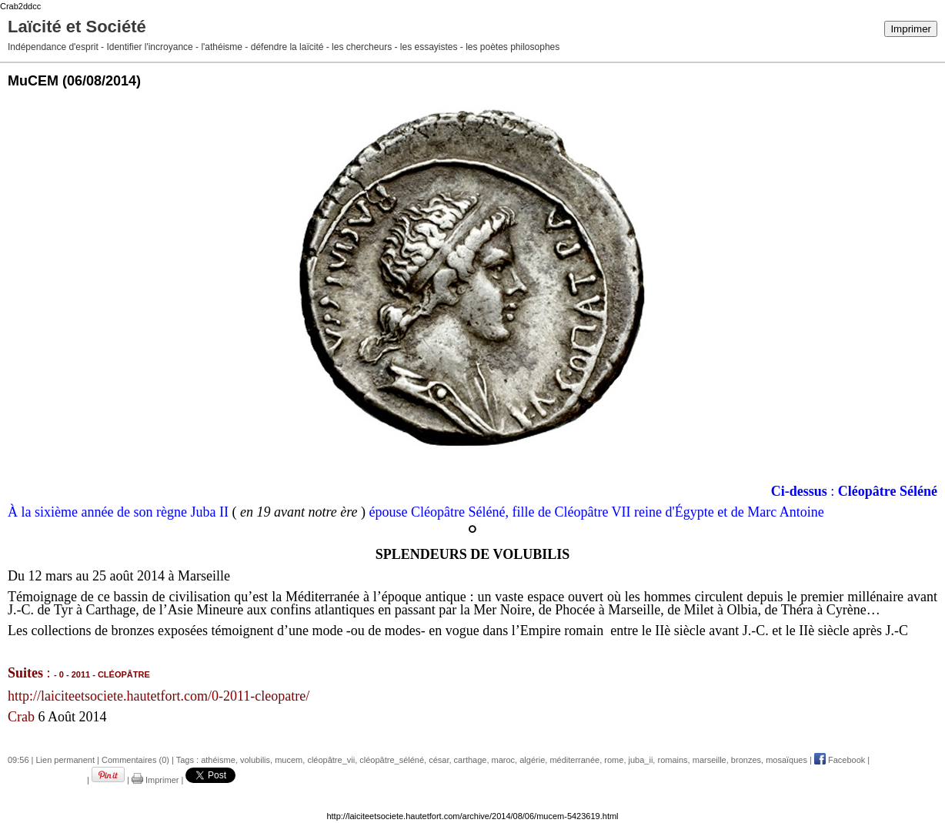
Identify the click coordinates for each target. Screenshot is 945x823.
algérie (532, 759)
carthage (470, 759)
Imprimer (910, 29)
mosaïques (786, 759)
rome (613, 759)
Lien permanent (65, 759)
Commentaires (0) (135, 759)
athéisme (218, 759)
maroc (504, 759)
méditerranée (574, 759)
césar (439, 759)
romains (672, 759)
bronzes (746, 759)
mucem (288, 759)
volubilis (255, 759)
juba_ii (641, 759)
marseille (709, 759)
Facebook (839, 759)
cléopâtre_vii (331, 759)
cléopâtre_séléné (391, 759)
